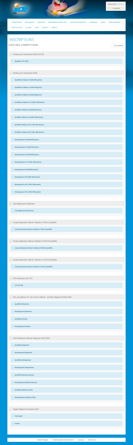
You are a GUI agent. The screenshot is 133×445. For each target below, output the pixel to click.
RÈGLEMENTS (29, 22)
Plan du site (91, 440)
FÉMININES (41, 22)
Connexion (114, 8)
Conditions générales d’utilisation (63, 440)
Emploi (54, 27)
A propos (81, 440)
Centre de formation (78, 22)
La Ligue (28, 27)
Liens (37, 27)
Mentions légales (43, 440)
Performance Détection (57, 22)
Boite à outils (17, 27)
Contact (45, 27)
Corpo (102, 22)
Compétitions (17, 22)
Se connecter (118, 45)
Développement (115, 22)
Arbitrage (93, 22)
